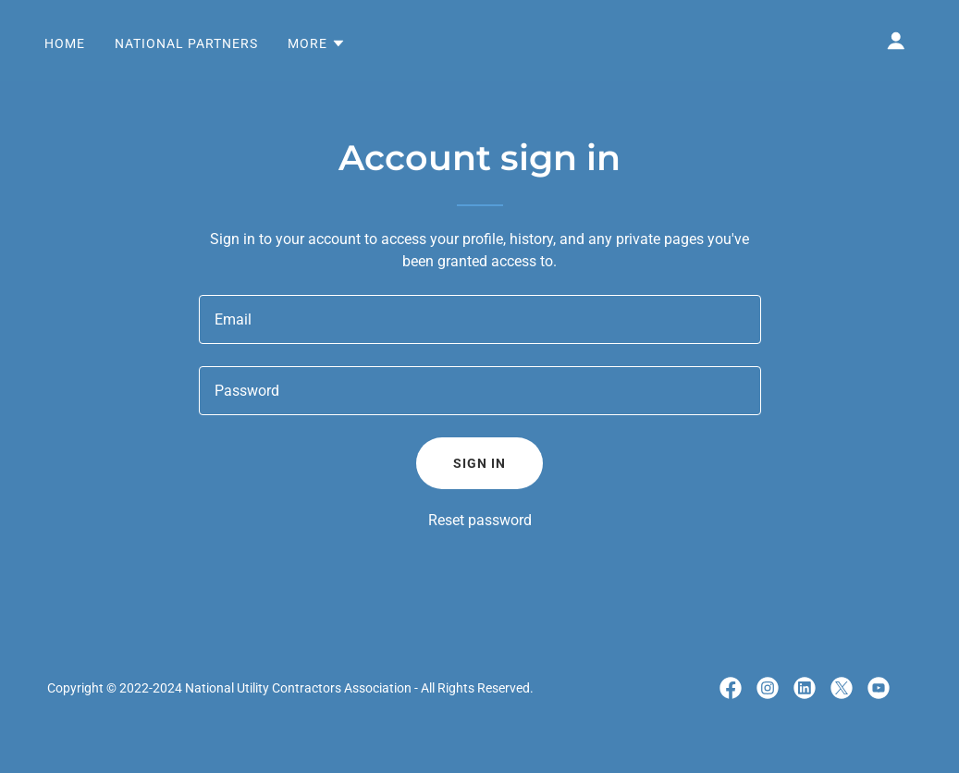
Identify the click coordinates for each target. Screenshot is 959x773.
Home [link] (64, 43)
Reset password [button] (480, 520)
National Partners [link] (186, 43)
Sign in (479, 463)
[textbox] (480, 319)
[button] (317, 43)
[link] (730, 687)
